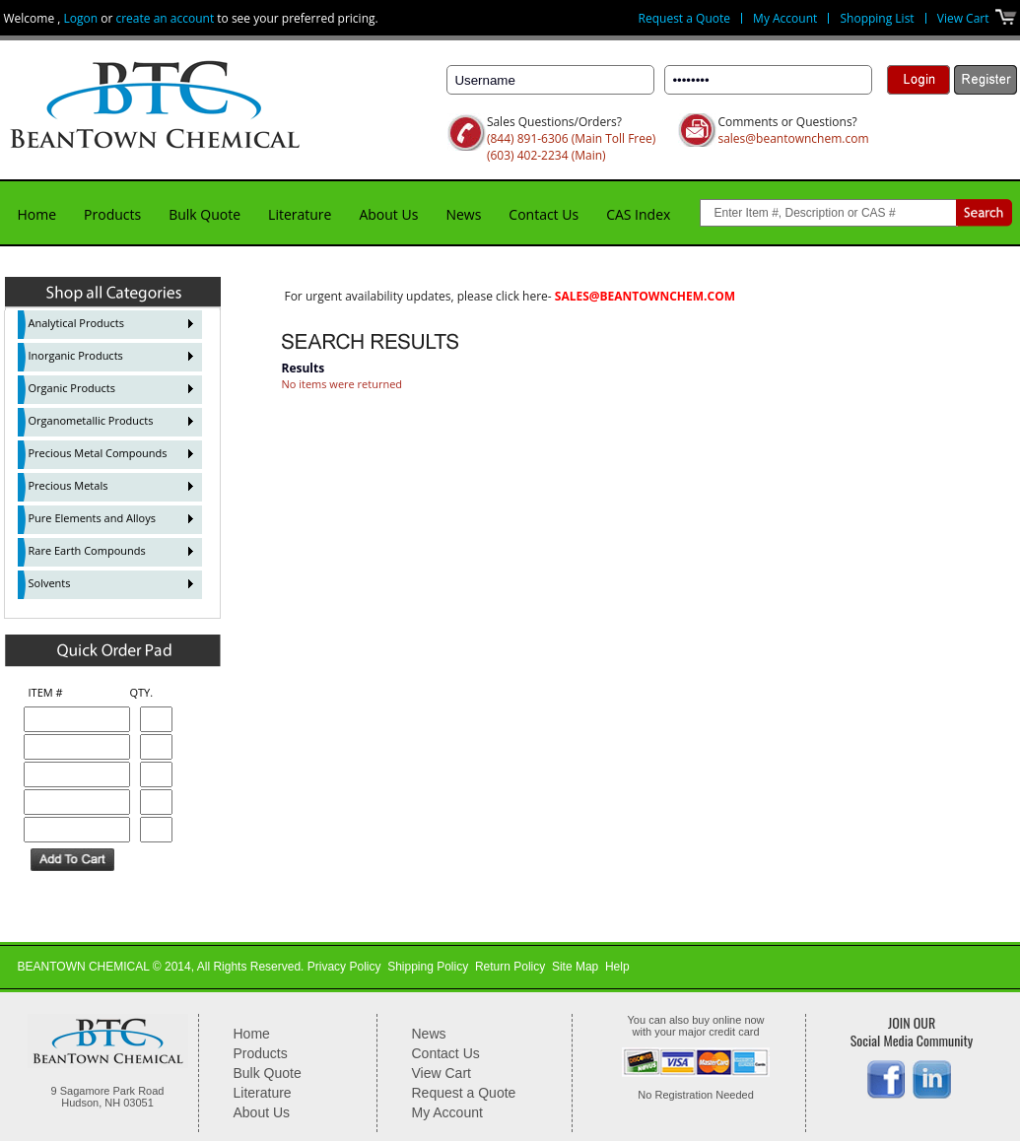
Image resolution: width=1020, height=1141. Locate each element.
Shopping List (877, 18)
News (463, 214)
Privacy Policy (344, 966)
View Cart (963, 18)
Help (617, 966)
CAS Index (638, 214)
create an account (164, 18)
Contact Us (543, 214)
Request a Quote (684, 18)
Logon (81, 18)
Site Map (575, 966)
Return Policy (510, 966)
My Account (785, 18)
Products (112, 214)
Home (37, 214)
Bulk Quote (204, 214)
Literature (299, 214)
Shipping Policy (427, 966)
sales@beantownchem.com (792, 138)
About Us (388, 214)
